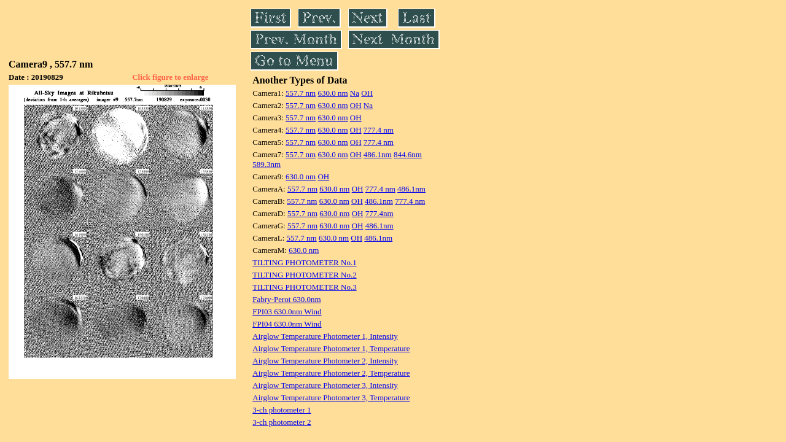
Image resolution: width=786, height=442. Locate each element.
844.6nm (408, 154)
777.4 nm (379, 129)
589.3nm (266, 164)
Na (354, 93)
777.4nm (379, 213)
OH (367, 93)
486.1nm (378, 154)
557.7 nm (301, 93)
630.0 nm (332, 93)
